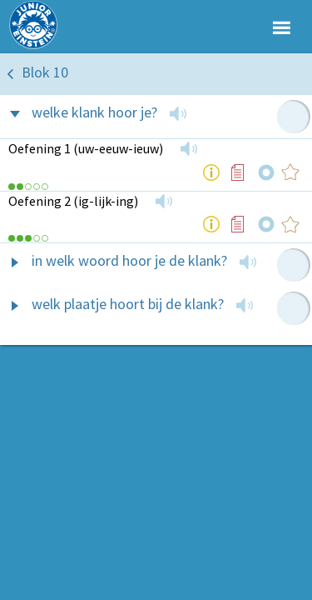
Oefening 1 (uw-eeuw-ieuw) (85, 148)
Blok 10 (45, 72)
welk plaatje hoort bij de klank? (128, 303)
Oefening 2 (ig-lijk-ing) (73, 200)
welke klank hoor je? (94, 112)
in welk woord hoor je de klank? (129, 260)
